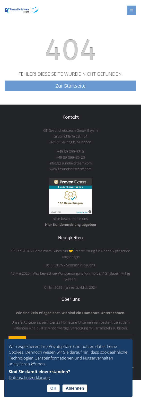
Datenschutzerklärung (29, 377)
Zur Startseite (70, 85)
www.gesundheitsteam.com (70, 169)
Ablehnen (75, 388)
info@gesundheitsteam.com (70, 163)
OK (53, 388)
